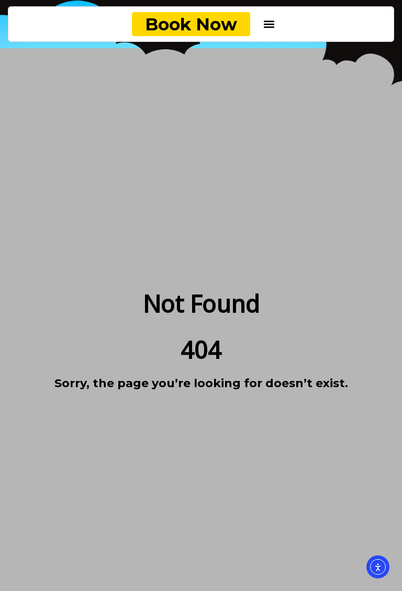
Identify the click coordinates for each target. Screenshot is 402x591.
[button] (269, 24)
